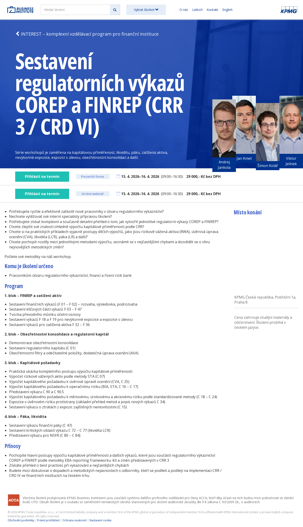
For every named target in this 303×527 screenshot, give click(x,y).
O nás (183, 9)
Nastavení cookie (101, 520)
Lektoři (197, 9)
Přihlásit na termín (42, 176)
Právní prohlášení (48, 520)
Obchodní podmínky (21, 520)
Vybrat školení (146, 9)
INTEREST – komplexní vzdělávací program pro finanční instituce (87, 34)
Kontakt (212, 9)
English (227, 9)
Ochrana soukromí (75, 520)
